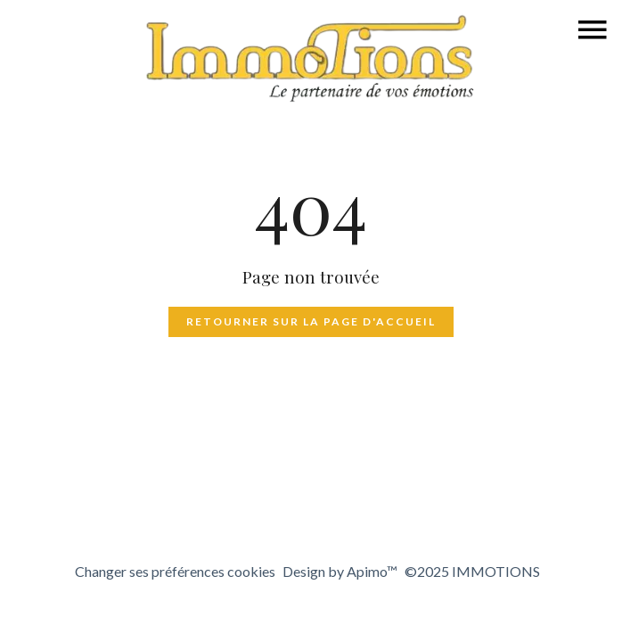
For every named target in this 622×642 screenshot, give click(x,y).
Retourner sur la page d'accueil (311, 321)
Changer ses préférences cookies (175, 571)
